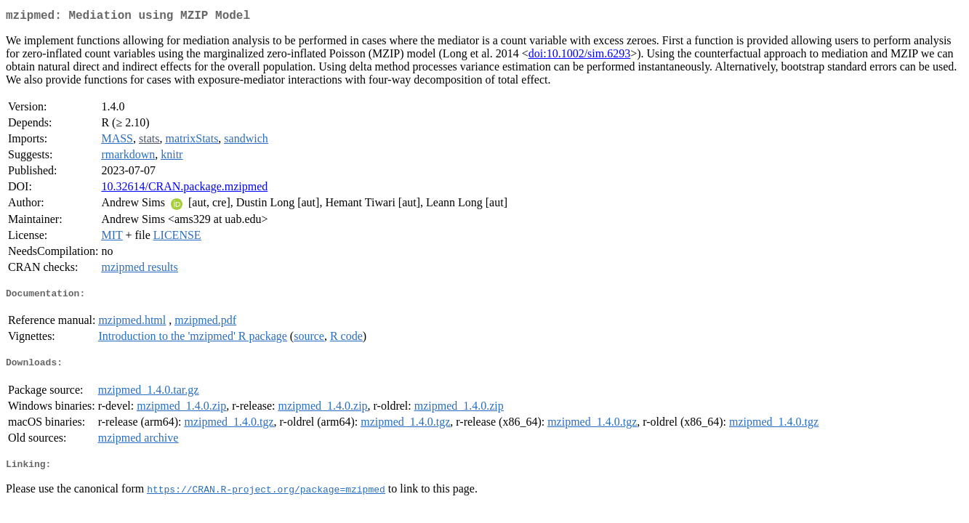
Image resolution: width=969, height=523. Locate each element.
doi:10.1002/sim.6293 (579, 56)
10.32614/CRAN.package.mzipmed (184, 189)
